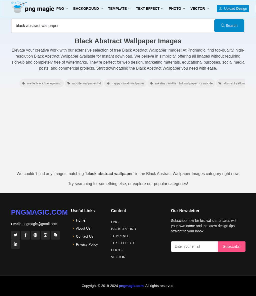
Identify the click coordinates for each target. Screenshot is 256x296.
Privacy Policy (87, 244)
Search (229, 25)
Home (80, 220)
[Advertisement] (128, 131)
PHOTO (117, 250)
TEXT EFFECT (122, 243)
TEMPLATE (120, 236)
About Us (83, 228)
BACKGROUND (123, 229)
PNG (114, 222)
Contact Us (84, 236)
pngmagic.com (39, 212)
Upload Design (233, 9)
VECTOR (118, 257)
